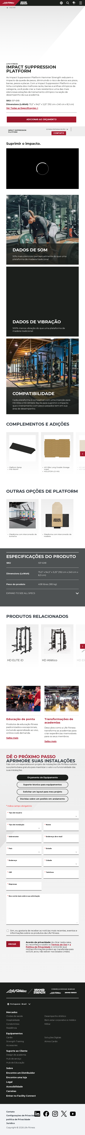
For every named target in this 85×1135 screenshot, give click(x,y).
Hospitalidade (13, 1020)
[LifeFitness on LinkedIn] (37, 1118)
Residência (11, 1028)
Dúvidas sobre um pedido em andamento (42, 799)
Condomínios (12, 1024)
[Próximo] (82, 453)
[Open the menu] (80, 2)
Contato (58, 133)
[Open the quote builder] (74, 2)
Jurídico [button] (10, 1123)
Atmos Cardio (51, 1041)
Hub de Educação (15, 1063)
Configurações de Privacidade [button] (21, 1115)
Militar (47, 1024)
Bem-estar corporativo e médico (60, 1020)
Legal (9, 1082)
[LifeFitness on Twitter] (64, 1118)
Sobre (9, 1068)
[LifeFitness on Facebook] (46, 1118)
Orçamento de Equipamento (42, 777)
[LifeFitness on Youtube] (73, 1118)
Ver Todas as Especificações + (22, 108)
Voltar (11, 8)
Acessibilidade (14, 1086)
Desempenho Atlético (55, 1016)
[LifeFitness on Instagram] (55, 1118)
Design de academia (16, 1055)
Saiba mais (12, 738)
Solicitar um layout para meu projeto (42, 792)
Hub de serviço (13, 1059)
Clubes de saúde (14, 1016)
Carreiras (11, 1091)
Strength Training (15, 1041)
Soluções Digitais (52, 1037)
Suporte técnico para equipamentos (42, 784)
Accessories (11, 1045)
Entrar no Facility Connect (21, 1096)
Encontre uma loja (16, 1077)
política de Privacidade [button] (18, 1119)
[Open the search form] (67, 2)
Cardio (9, 1037)
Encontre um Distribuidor (20, 1073)
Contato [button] (10, 1112)
